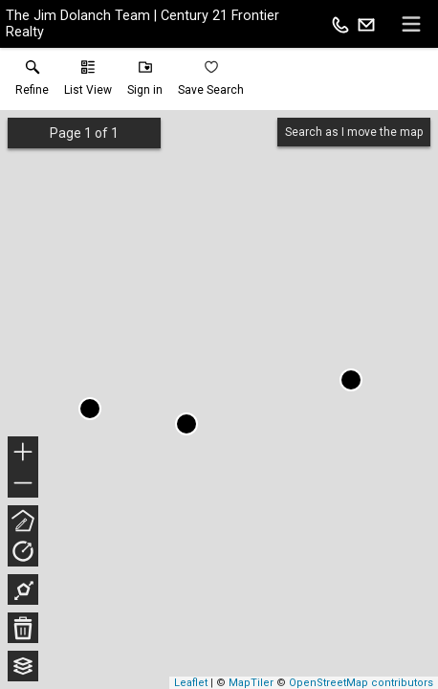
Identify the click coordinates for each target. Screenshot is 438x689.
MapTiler (251, 683)
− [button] (23, 483)
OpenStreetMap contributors (361, 683)
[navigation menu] (411, 24)
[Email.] (366, 23)
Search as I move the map (354, 132)
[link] (32, 82)
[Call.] (340, 23)
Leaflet (191, 683)
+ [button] (23, 453)
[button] (88, 82)
